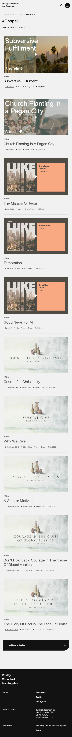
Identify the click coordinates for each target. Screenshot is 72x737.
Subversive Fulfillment (21, 81)
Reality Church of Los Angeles (10, 4)
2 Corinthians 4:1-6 (11, 639)
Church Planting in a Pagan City (29, 153)
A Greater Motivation (20, 510)
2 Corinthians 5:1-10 (12, 580)
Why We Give (15, 451)
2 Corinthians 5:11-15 (12, 516)
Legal (38, 730)
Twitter (39, 697)
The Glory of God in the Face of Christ (35, 633)
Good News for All (18, 332)
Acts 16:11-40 (9, 159)
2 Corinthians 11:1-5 (11, 397)
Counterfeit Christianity (22, 391)
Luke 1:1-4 (8, 337)
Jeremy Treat (29, 87)
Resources (9, 14)
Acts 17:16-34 (9, 87)
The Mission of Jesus (21, 213)
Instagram (41, 701)
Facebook (41, 692)
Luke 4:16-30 (9, 218)
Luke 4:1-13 (9, 278)
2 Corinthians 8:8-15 (12, 456)
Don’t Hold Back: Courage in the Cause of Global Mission (35, 572)
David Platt (38, 580)
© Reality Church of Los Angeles (51, 725)
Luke (19, 218)
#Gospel (30, 14)
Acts (19, 87)
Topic (20, 14)
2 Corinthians (26, 397)
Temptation (13, 272)
